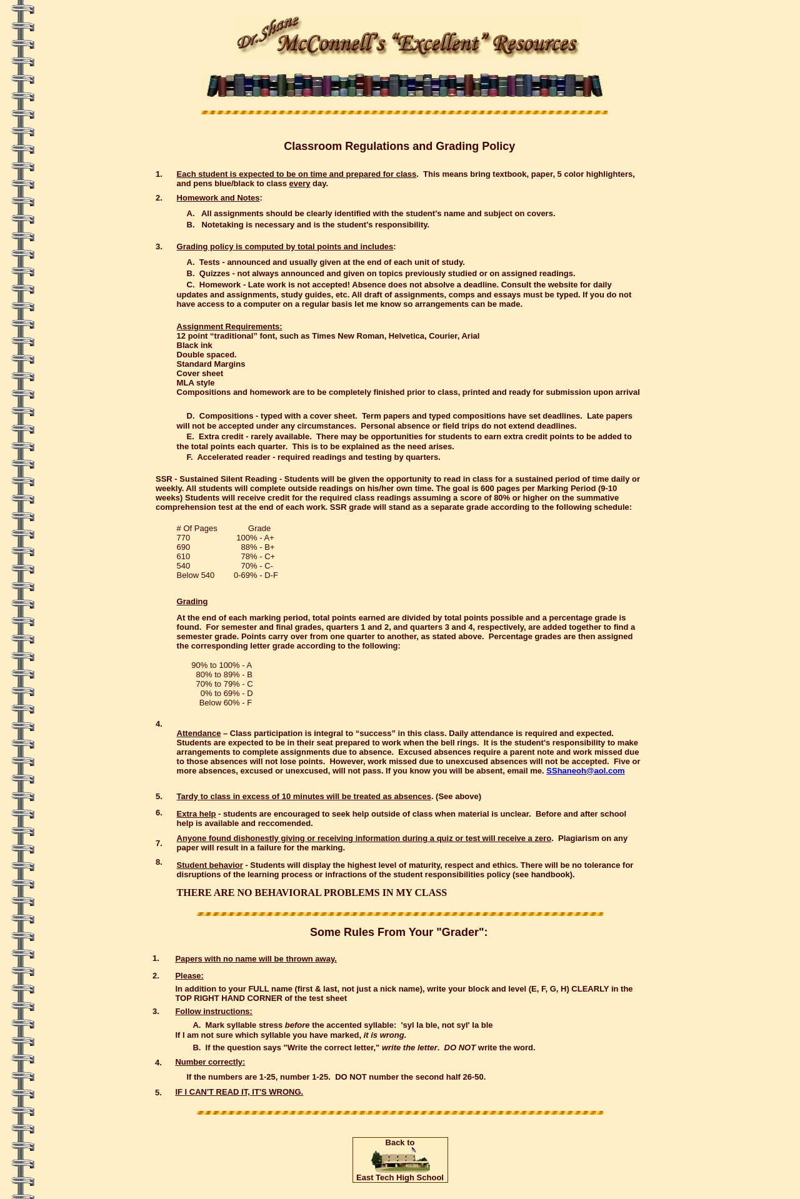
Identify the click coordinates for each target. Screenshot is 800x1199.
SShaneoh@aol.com (585, 770)
